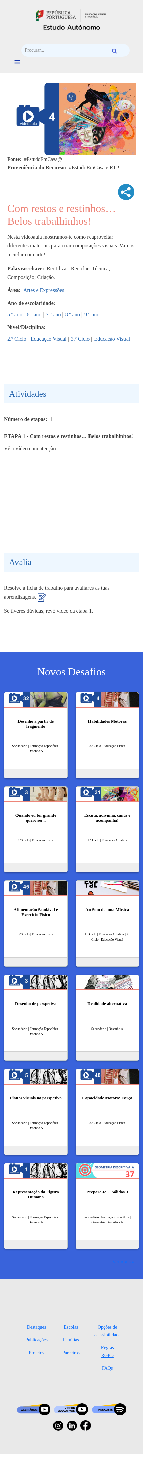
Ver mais (121, 1261)
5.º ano (14, 314)
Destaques (36, 1327)
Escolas (71, 1327)
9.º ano (91, 314)
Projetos (36, 1352)
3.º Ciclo (80, 339)
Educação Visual (49, 339)
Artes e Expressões (43, 290)
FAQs (107, 1368)
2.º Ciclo (16, 339)
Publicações (36, 1339)
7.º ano (53, 314)
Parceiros (71, 1352)
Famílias (71, 1339)
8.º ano (72, 314)
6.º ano (34, 314)
